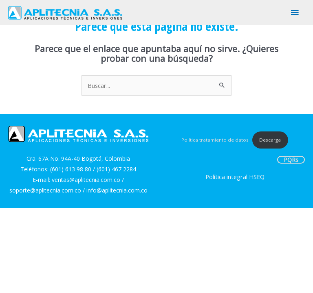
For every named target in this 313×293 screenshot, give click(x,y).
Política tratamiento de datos (215, 140)
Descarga (270, 140)
